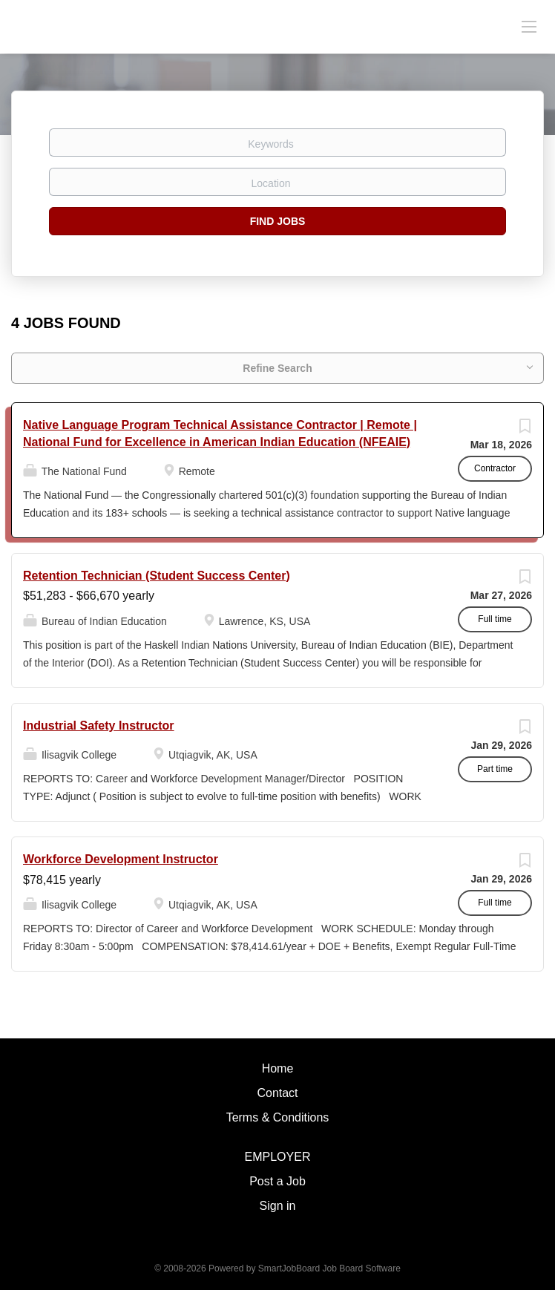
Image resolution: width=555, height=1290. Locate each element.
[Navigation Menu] (529, 26)
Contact (277, 1093)
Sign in (278, 1205)
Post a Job (277, 1181)
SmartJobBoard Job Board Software (329, 1268)
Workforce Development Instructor (120, 859)
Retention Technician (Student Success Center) (156, 575)
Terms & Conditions (277, 1117)
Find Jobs (278, 221)
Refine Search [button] (277, 368)
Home (278, 1068)
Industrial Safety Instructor (98, 725)
